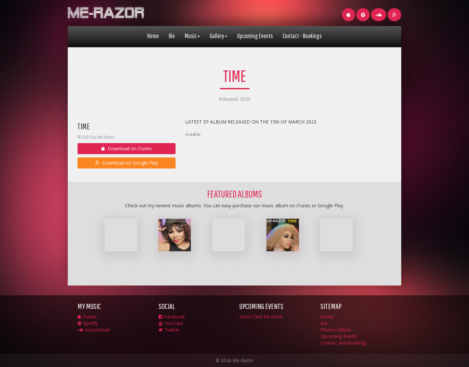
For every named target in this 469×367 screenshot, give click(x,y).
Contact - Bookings (302, 35)
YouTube (171, 323)
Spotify (88, 323)
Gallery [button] (218, 35)
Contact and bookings (343, 343)
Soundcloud (94, 330)
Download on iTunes (126, 148)
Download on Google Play (126, 163)
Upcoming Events (255, 35)
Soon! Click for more (260, 317)
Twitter (169, 330)
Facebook (172, 317)
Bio (172, 35)
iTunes (87, 317)
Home (153, 35)
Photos (328, 330)
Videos (344, 330)
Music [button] (192, 35)
